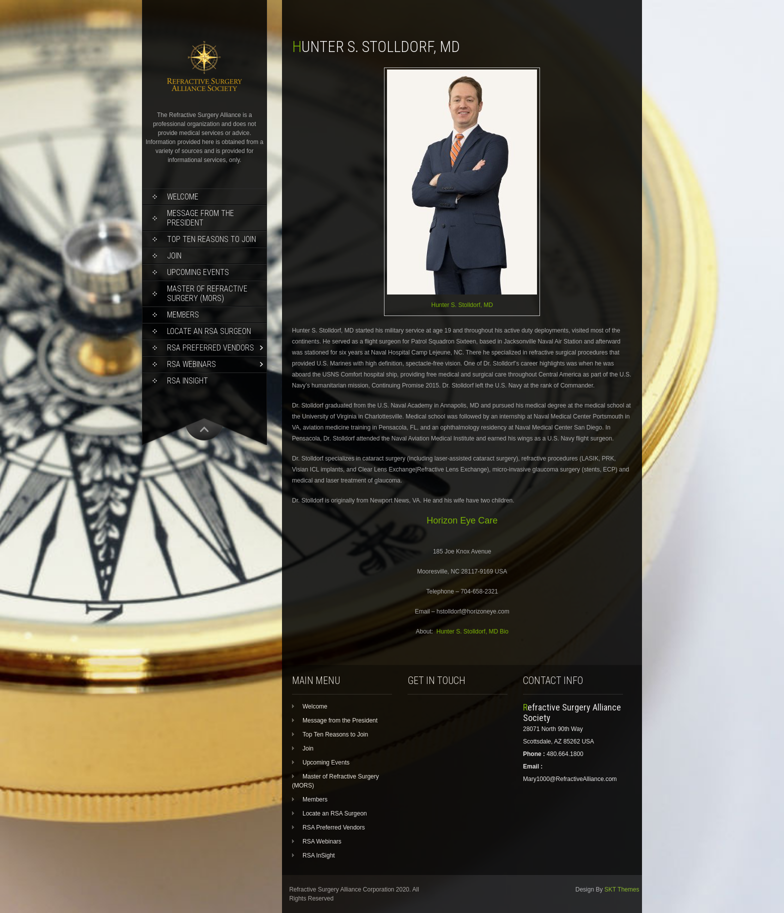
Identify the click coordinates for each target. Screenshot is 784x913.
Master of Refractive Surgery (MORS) (207, 293)
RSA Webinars (191, 364)
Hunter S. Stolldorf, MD (462, 305)
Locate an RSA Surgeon (209, 331)
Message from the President (200, 218)
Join (174, 255)
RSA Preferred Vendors (210, 347)
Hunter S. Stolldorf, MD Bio (472, 631)
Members (183, 315)
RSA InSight (187, 381)
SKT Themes (622, 889)
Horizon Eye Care (462, 521)
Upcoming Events (198, 272)
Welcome (182, 197)
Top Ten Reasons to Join (211, 239)
